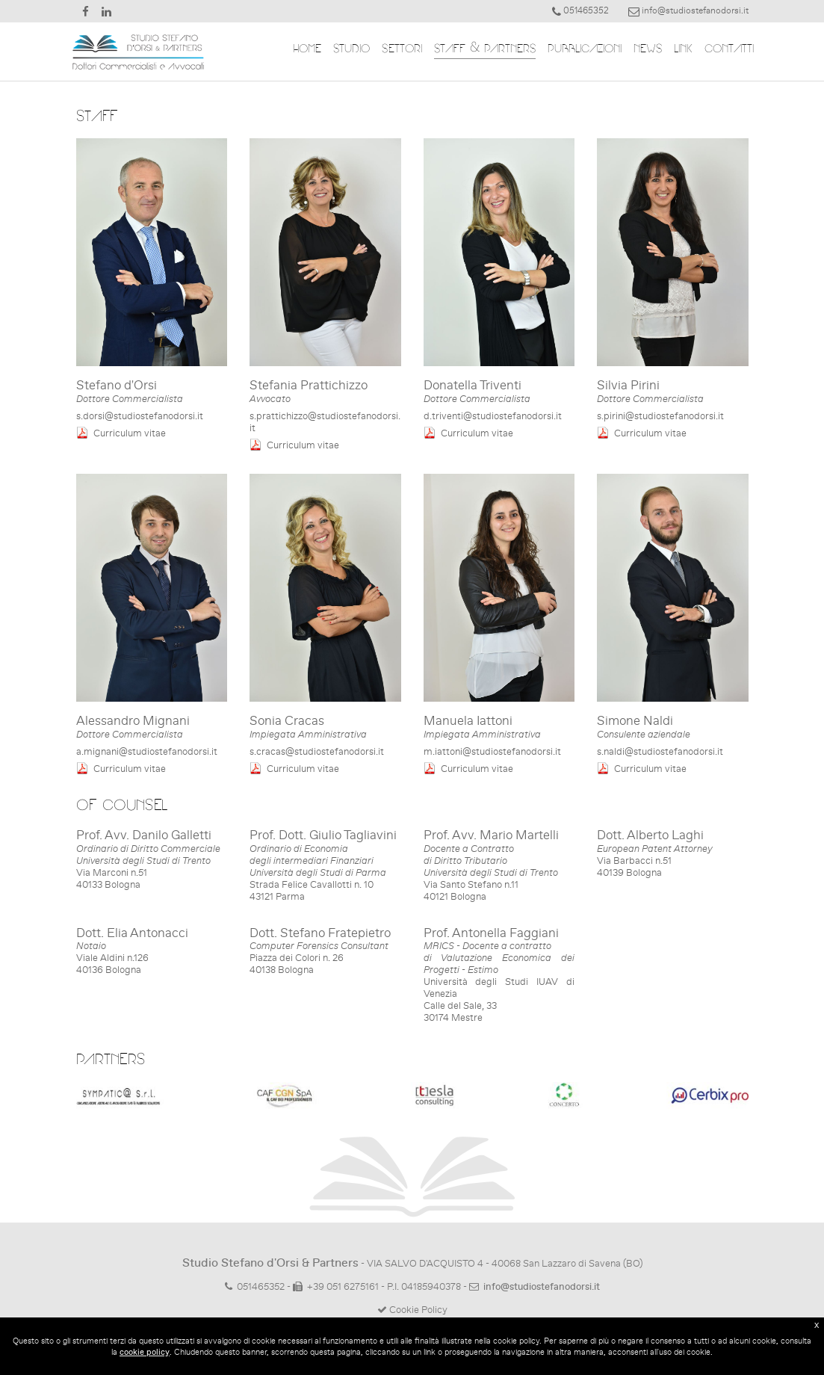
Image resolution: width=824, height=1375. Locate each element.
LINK (678, 49)
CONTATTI (724, 49)
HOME (302, 49)
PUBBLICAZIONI (579, 49)
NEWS (642, 49)
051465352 (261, 1286)
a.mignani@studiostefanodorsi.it (146, 751)
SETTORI (397, 49)
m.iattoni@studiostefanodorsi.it (492, 751)
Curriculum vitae (129, 433)
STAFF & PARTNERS (479, 49)
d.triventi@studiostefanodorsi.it (493, 416)
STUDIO (346, 49)
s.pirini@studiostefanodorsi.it (660, 416)
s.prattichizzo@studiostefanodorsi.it (325, 422)
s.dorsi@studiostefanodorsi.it (139, 416)
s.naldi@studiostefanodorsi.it (660, 751)
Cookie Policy (412, 1309)
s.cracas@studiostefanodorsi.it (317, 751)
